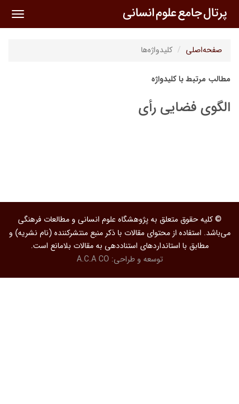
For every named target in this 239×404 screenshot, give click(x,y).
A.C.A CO (93, 259)
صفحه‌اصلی (204, 50)
